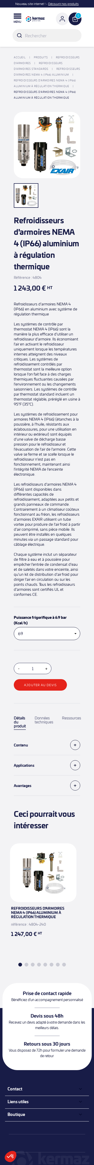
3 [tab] (33, 964)
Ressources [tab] (71, 718)
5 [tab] (45, 964)
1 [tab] (20, 964)
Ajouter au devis (40, 685)
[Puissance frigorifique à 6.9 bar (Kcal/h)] (47, 633)
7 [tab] (58, 964)
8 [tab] (64, 964)
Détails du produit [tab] (20, 722)
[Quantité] (32, 668)
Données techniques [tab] (44, 720)
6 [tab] (51, 964)
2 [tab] (26, 964)
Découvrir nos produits (63, 4)
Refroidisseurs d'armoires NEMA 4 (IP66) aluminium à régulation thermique (37, 912)
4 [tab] (39, 964)
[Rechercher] (47, 35)
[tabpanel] (43, 896)
